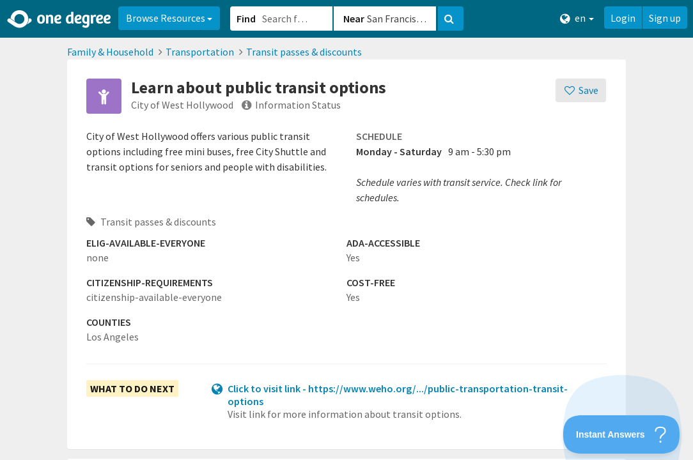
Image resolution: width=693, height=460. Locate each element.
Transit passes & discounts (304, 51)
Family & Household (110, 51)
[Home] (59, 19)
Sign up (665, 18)
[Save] (581, 90)
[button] (346, 230)
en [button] (577, 18)
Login (623, 18)
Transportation (200, 51)
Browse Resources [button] (169, 18)
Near (353, 18)
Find (246, 18)
